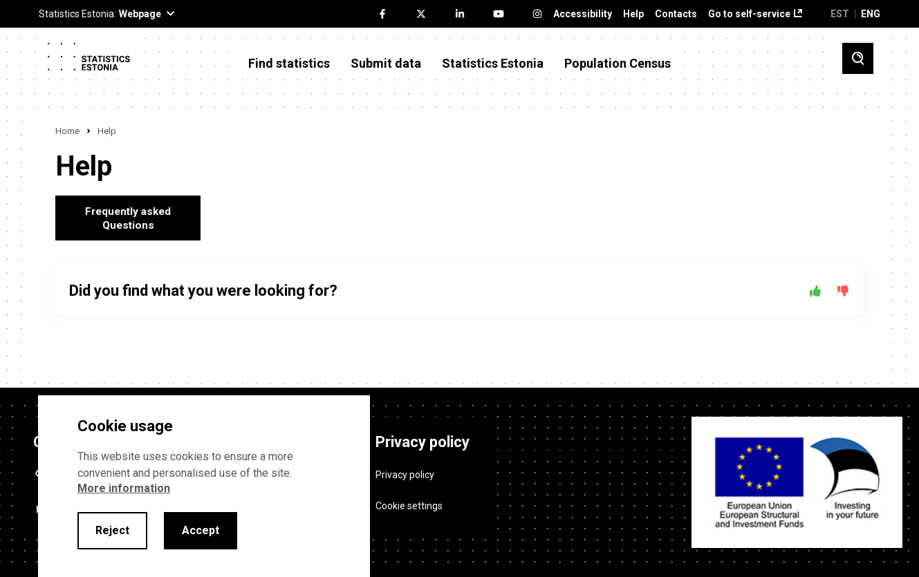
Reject (112, 530)
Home (67, 131)
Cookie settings (409, 501)
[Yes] (815, 290)
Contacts (676, 14)
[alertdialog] (204, 486)
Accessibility (582, 14)
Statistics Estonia (493, 63)
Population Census (617, 63)
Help (633, 14)
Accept (200, 530)
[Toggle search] (857, 58)
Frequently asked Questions (128, 218)
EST (839, 13)
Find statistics (289, 63)
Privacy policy (404, 469)
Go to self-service (749, 14)
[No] (843, 290)
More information (123, 488)
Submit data (386, 63)
